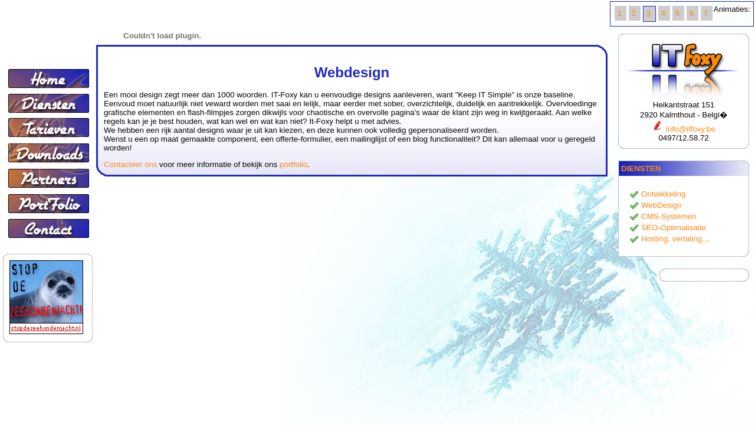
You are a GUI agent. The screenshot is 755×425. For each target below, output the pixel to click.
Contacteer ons (130, 164)
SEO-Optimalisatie (673, 227)
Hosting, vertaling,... (676, 238)
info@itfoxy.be (683, 129)
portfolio (293, 164)
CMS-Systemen (668, 216)
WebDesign (661, 205)
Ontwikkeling (663, 193)
